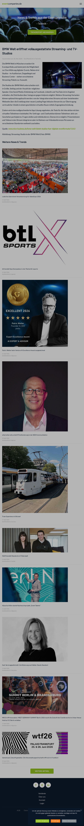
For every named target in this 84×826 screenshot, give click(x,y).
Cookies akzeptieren (42, 821)
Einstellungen (55, 821)
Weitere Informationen (69, 821)
